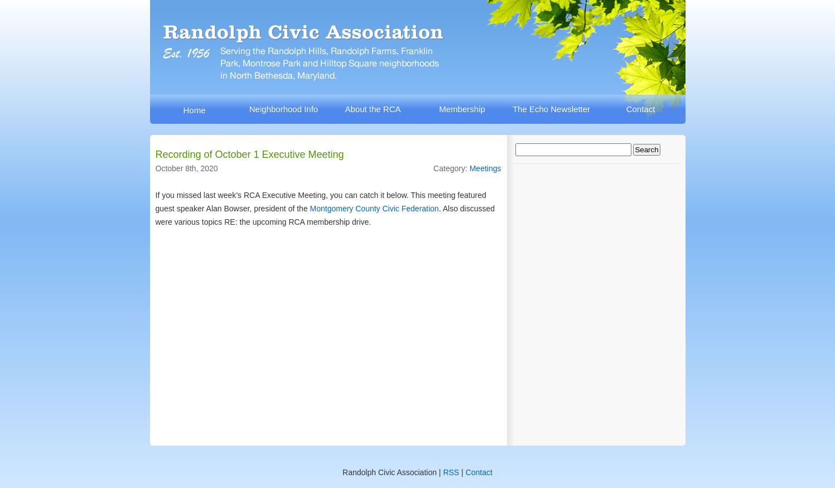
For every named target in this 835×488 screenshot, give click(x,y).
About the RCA (372, 109)
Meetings (485, 168)
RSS (451, 472)
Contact (640, 109)
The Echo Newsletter (551, 109)
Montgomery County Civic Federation (374, 208)
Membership (462, 109)
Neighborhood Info (283, 109)
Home (194, 110)
